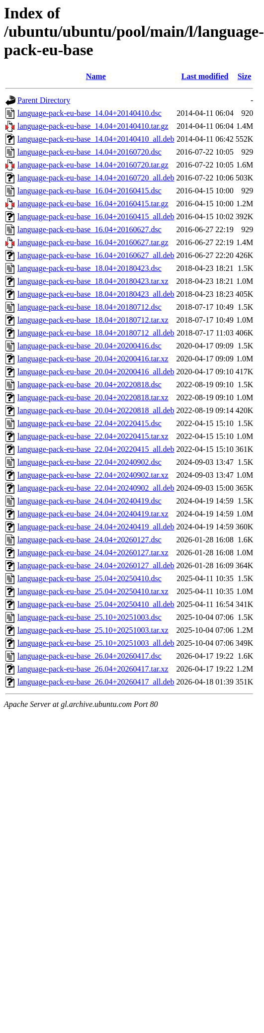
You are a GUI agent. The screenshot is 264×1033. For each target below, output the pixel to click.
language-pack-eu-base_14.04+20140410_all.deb (96, 139)
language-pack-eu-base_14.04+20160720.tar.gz (93, 165)
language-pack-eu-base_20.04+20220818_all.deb (96, 410)
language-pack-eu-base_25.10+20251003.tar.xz (93, 630)
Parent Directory (43, 100)
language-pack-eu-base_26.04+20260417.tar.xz (93, 669)
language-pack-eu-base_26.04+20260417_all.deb (96, 682)
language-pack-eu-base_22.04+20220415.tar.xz (93, 436)
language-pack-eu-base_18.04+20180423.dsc (89, 268)
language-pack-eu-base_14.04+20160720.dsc (89, 152)
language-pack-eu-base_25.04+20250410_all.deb (96, 604)
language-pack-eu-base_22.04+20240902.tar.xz (93, 475)
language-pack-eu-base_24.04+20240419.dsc (89, 501)
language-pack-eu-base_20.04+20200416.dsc (89, 346)
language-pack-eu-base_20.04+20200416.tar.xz (93, 358)
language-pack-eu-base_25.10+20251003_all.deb (96, 643)
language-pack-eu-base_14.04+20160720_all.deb (96, 177)
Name (96, 76)
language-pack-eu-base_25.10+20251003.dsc (89, 617)
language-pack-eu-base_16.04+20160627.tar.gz (93, 242)
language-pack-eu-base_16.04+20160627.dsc (89, 229)
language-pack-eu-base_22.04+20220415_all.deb (96, 449)
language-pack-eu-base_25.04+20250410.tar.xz (93, 591)
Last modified (205, 76)
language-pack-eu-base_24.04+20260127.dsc (89, 539)
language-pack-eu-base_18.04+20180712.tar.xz (93, 320)
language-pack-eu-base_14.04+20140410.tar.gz (93, 126)
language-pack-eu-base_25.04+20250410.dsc (89, 578)
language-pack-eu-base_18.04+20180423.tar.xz (93, 281)
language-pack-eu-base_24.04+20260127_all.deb (96, 565)
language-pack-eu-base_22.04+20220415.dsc (89, 423)
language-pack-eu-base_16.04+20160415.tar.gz (93, 203)
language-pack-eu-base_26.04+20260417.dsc (89, 656)
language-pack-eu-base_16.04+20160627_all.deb (96, 255)
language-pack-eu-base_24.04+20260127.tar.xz (93, 552)
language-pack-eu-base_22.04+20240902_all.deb (96, 488)
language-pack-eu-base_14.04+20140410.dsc (89, 113)
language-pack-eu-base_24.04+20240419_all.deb (96, 526)
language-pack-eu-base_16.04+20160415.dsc (89, 190)
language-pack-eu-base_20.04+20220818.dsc (89, 384)
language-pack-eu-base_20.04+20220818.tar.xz (93, 397)
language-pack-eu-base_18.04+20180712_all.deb (96, 333)
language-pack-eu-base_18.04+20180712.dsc (89, 307)
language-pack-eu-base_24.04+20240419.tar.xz (93, 514)
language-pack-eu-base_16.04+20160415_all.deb (96, 216)
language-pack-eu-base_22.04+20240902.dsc (89, 462)
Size (245, 76)
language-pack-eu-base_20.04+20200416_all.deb (96, 371)
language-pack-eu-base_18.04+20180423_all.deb (96, 294)
